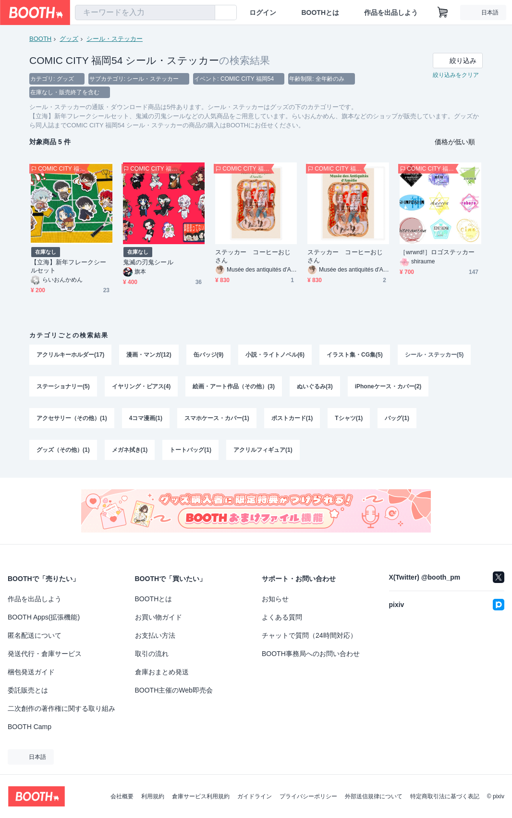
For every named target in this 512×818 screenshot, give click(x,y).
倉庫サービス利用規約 (201, 796)
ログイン (262, 12)
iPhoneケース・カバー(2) (388, 386)
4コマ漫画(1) (145, 418)
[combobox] (145, 12)
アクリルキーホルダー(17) (70, 354)
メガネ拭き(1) (130, 449)
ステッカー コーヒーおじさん (253, 256)
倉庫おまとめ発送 (162, 672)
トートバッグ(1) (190, 449)
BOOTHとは (320, 12)
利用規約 (152, 796)
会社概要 (122, 796)
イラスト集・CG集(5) (355, 354)
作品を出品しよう (391, 12)
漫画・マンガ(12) (148, 354)
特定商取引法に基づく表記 (444, 796)
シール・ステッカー (114, 38)
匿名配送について (34, 635)
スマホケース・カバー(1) (216, 418)
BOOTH (40, 38)
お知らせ (275, 599)
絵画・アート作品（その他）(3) (234, 386)
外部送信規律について (373, 796)
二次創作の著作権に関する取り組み (61, 708)
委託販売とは (28, 690)
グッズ (69, 38)
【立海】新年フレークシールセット (68, 266)
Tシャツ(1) (349, 418)
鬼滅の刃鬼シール (148, 262)
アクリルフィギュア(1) (263, 449)
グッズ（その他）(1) (63, 449)
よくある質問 (282, 617)
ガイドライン (254, 796)
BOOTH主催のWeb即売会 (174, 690)
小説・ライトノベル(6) (275, 354)
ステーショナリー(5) (63, 386)
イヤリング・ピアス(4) (141, 386)
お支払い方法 (155, 635)
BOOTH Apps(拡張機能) (44, 617)
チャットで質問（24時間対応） (309, 635)
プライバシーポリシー (308, 796)
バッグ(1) (397, 418)
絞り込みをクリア (456, 75)
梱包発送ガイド (31, 672)
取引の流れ (152, 653)
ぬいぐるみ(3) (315, 386)
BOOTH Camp (29, 727)
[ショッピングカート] (442, 12)
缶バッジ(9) (209, 354)
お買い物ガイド (158, 617)
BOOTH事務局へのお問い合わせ (311, 653)
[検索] (205, 13)
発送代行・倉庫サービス (45, 653)
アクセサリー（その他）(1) (72, 418)
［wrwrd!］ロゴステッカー (437, 252)
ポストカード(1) (292, 418)
